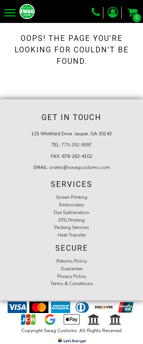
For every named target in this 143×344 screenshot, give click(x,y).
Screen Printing (71, 197)
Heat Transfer (72, 235)
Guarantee (71, 269)
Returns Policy (71, 261)
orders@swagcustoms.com (79, 167)
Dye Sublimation (71, 212)
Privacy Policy (71, 276)
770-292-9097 (76, 145)
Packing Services (71, 227)
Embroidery (71, 205)
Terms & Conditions (71, 284)
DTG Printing (71, 220)
